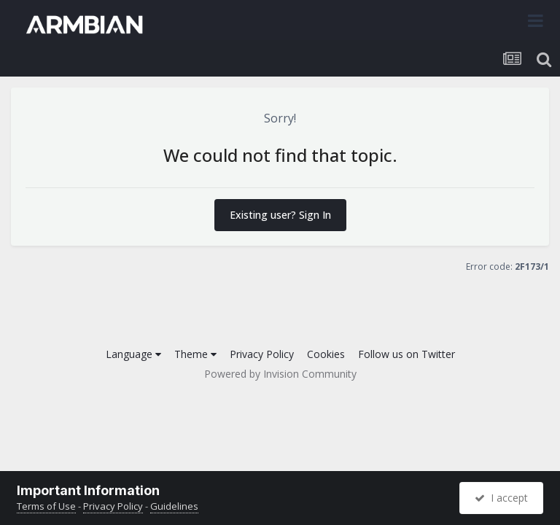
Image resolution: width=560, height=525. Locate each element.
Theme (195, 354)
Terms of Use (46, 506)
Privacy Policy (262, 354)
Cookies (326, 354)
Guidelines (174, 506)
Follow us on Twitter (406, 354)
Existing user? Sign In (280, 215)
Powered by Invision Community (280, 374)
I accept (501, 498)
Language (133, 354)
